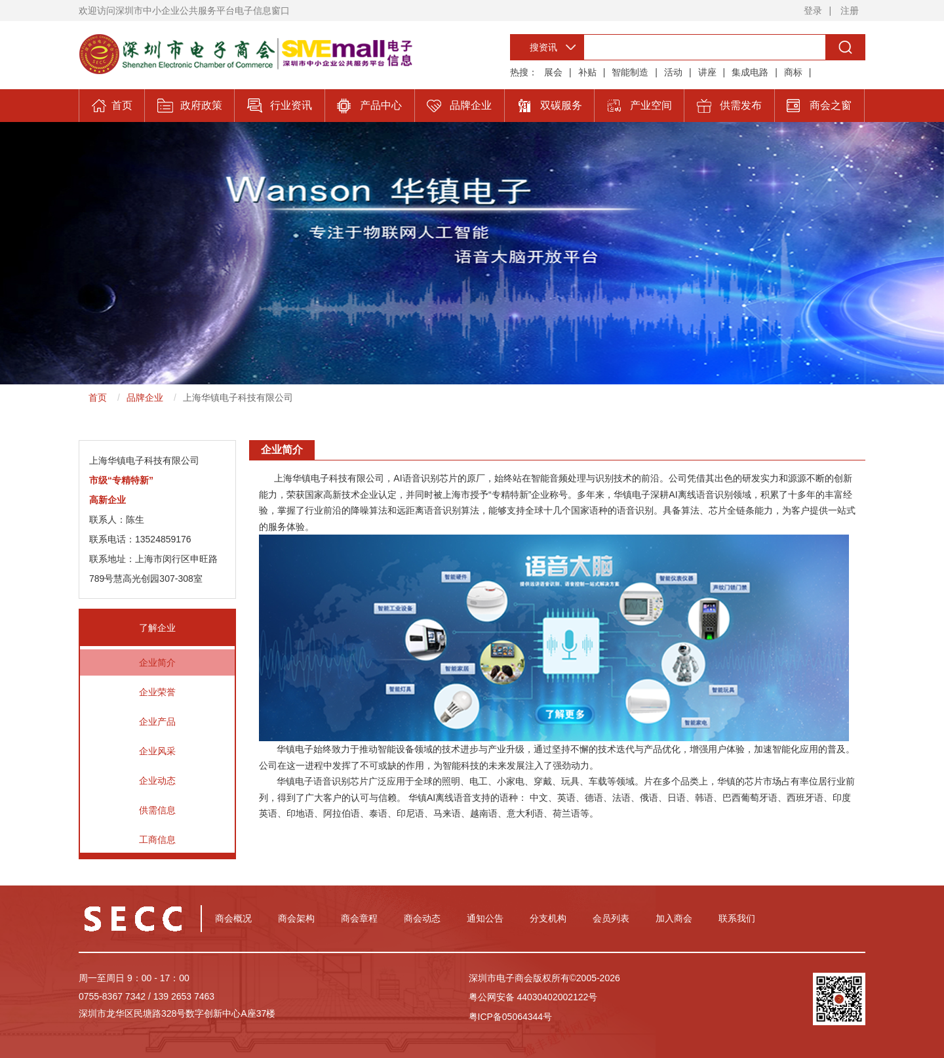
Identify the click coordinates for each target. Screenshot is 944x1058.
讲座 (707, 72)
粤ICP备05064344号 (511, 1016)
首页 (97, 397)
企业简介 (157, 662)
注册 (849, 10)
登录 (813, 10)
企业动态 (157, 780)
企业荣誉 (157, 692)
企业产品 (157, 721)
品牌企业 (145, 397)
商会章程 (359, 918)
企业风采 (157, 751)
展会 (553, 72)
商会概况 (233, 918)
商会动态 (422, 918)
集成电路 (750, 72)
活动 (673, 72)
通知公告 (485, 918)
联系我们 (736, 918)
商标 (793, 72)
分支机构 (548, 918)
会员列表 (611, 918)
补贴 (587, 72)
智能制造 (630, 72)
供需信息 (157, 810)
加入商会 (674, 918)
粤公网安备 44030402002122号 (533, 997)
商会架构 (296, 918)
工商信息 (157, 839)
